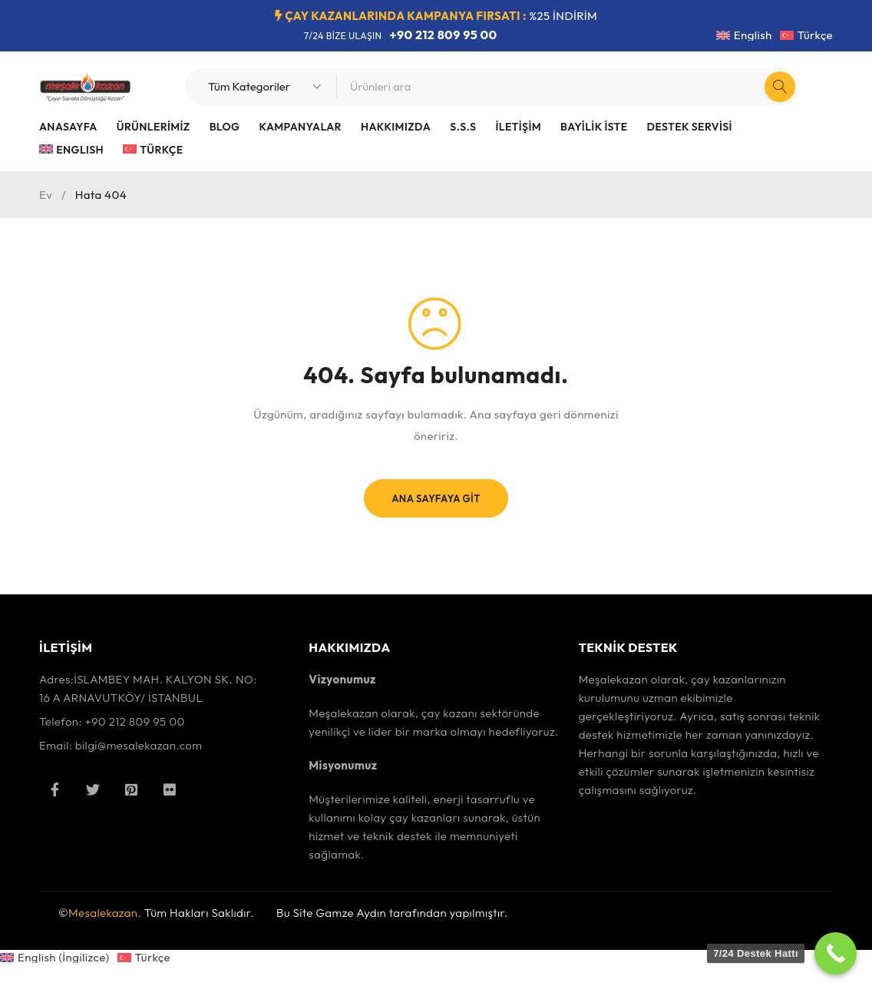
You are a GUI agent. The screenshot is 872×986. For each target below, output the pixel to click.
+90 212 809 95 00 (443, 34)
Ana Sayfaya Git (435, 498)
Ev (45, 194)
